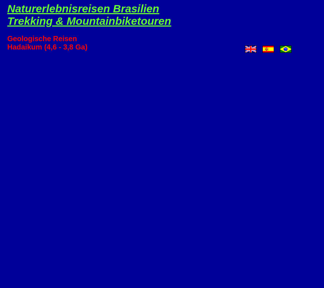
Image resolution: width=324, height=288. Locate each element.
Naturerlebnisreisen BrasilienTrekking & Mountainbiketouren (89, 15)
